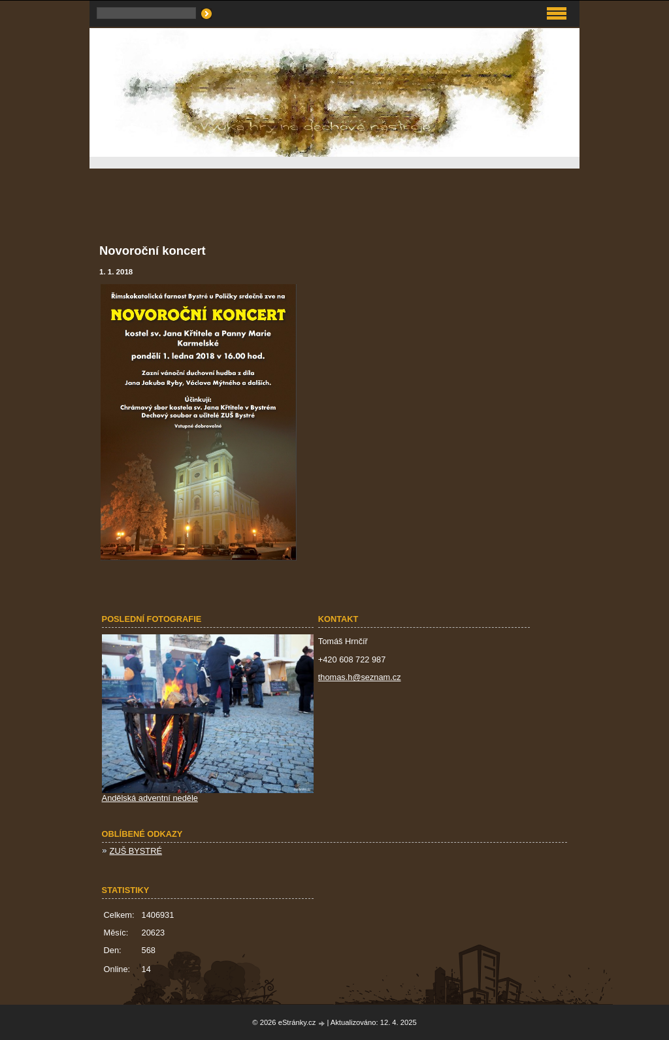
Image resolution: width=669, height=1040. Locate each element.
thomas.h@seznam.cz (359, 677)
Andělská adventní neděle (150, 798)
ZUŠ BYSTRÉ (136, 851)
